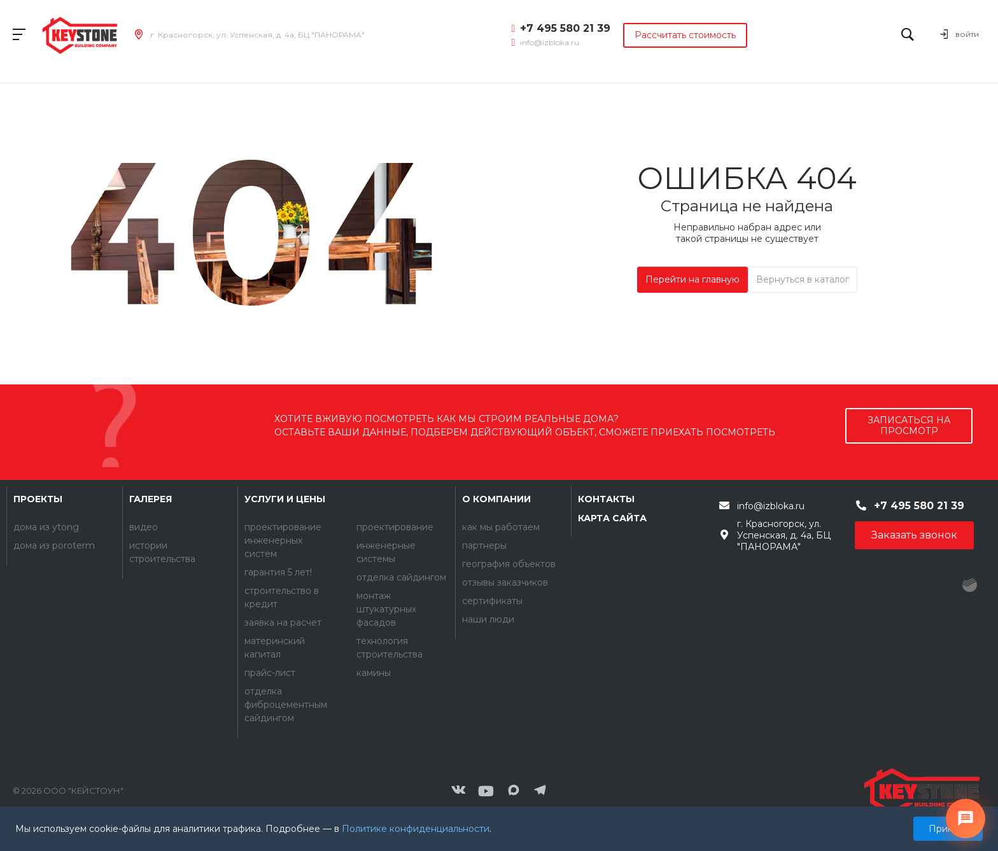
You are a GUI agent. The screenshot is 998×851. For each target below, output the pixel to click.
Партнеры (484, 545)
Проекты (37, 499)
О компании (496, 499)
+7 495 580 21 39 (565, 28)
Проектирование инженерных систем (282, 540)
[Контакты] (921, 791)
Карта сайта (612, 518)
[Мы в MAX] (514, 791)
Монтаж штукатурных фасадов (386, 609)
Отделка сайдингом (401, 577)
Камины (373, 673)
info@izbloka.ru (549, 42)
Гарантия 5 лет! (278, 572)
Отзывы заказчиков (505, 582)
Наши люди (488, 619)
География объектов (509, 564)
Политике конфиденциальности (415, 828)
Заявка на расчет (282, 622)
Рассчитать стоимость (685, 35)
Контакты (606, 499)
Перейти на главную (692, 279)
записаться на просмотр (909, 425)
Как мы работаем (501, 527)
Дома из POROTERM (54, 545)
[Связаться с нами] (965, 818)
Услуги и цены (284, 499)
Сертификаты (492, 601)
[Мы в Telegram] (540, 791)
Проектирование (394, 527)
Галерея (150, 499)
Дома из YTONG (46, 527)
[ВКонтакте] (458, 791)
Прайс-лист (269, 673)
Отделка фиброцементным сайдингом (285, 705)
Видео (143, 527)
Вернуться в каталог (802, 279)
